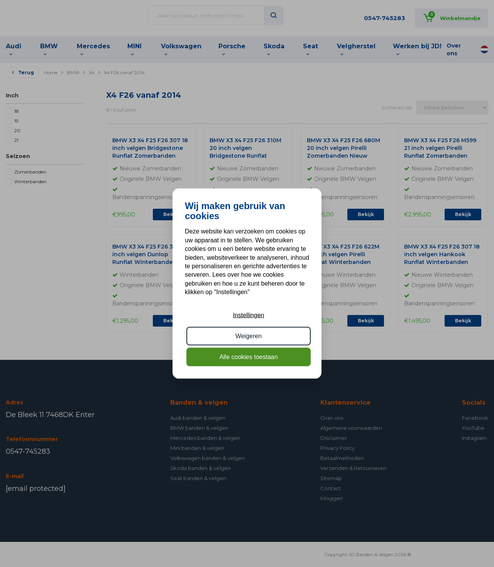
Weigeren (248, 336)
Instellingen (248, 315)
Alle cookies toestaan (248, 357)
